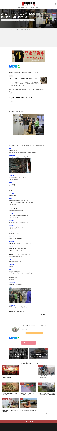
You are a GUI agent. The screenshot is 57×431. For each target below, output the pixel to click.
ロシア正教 (29, 20)
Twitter (27, 7)
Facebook (33, 7)
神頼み (32, 20)
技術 (19, 20)
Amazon (34, 332)
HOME (3, 29)
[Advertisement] (28, 38)
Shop (37, 7)
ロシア (17, 20)
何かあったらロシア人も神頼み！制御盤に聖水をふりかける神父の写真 (21, 29)
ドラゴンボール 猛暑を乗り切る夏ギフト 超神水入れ (34, 325)
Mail (19, 7)
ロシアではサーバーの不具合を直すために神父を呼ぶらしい (24, 79)
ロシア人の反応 (24, 20)
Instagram (23, 7)
